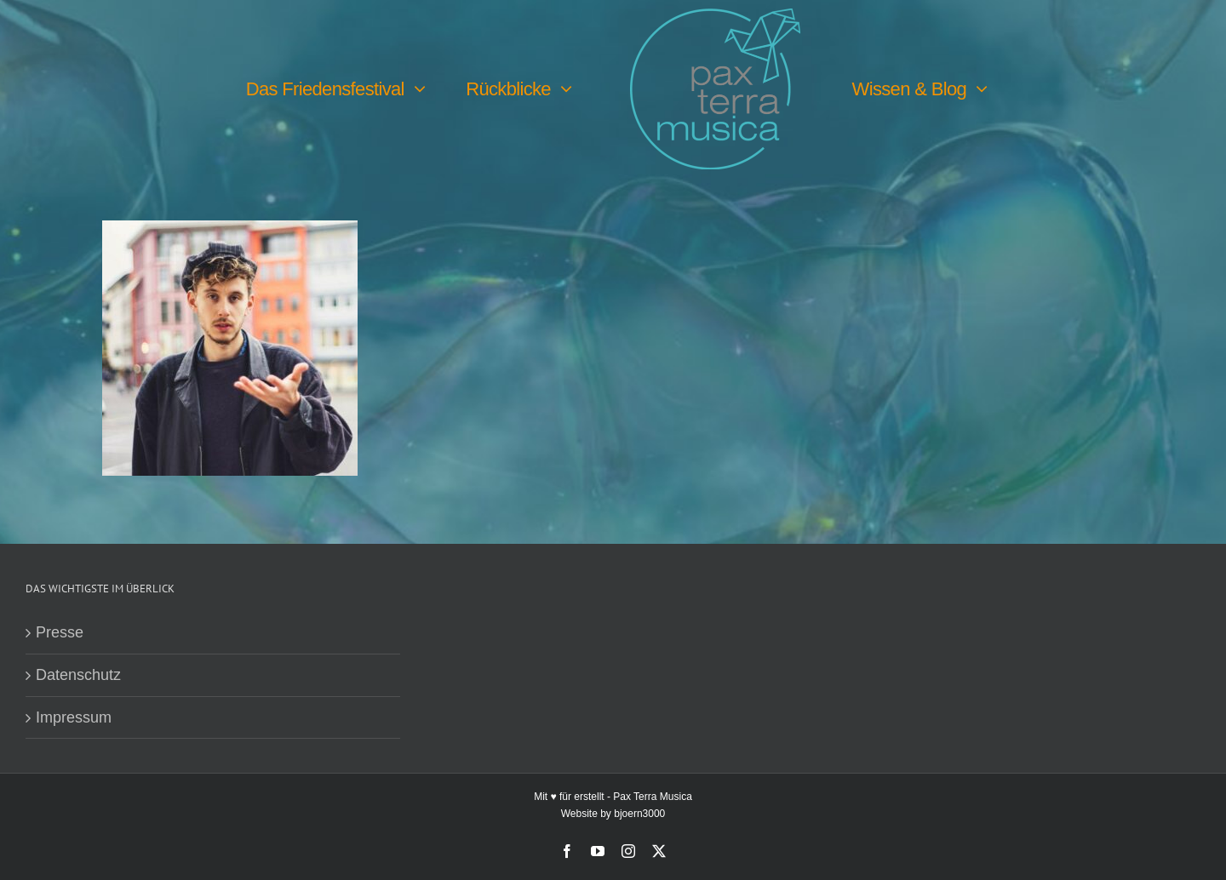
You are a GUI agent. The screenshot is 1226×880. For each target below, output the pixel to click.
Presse (59, 632)
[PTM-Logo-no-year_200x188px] (715, 16)
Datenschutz (78, 674)
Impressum (74, 717)
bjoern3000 (639, 814)
